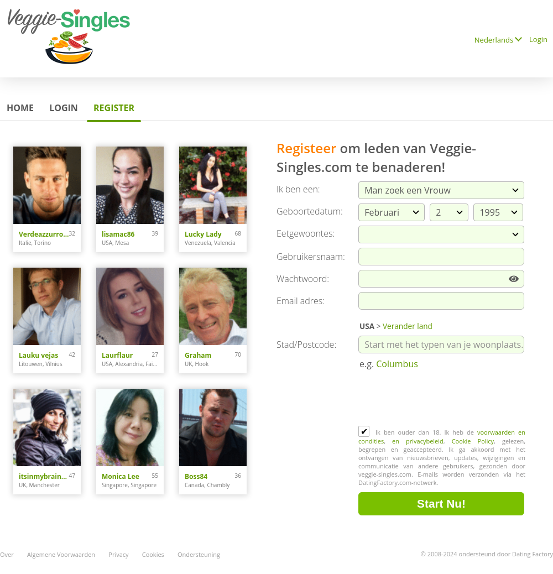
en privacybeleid (418, 441)
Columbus (397, 364)
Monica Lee (120, 476)
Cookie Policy (473, 441)
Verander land (407, 326)
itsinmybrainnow (44, 476)
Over (7, 554)
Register (113, 108)
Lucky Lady (203, 234)
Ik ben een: (298, 189)
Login (538, 39)
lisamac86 (118, 234)
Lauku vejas (38, 355)
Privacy (118, 554)
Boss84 (196, 476)
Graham (198, 355)
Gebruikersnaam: (310, 257)
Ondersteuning (199, 554)
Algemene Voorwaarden (61, 554)
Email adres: (300, 301)
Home (20, 108)
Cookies (153, 554)
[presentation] (442, 398)
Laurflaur (117, 355)
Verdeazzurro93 (44, 234)
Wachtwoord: (302, 279)
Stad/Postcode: (306, 344)
